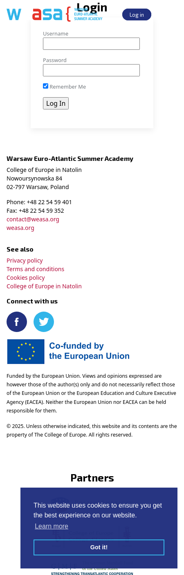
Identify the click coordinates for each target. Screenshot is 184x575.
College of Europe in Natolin (44, 286)
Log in (137, 14)
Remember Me (64, 86)
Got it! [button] (99, 547)
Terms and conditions (35, 269)
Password (55, 60)
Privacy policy (25, 260)
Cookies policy (26, 277)
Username (55, 33)
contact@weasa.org (33, 219)
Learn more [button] (51, 526)
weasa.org (20, 228)
